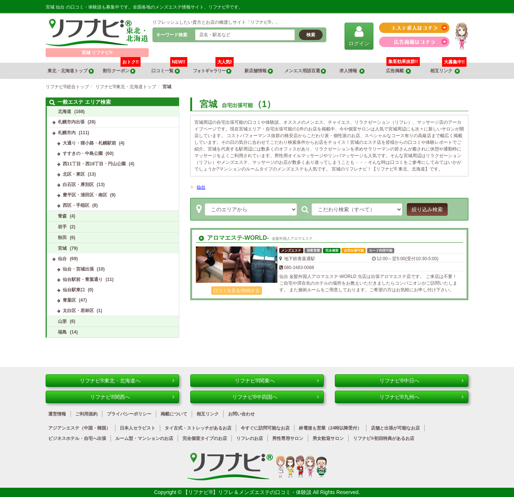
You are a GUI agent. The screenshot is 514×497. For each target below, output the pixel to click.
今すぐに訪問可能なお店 (265, 428)
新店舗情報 (258, 71)
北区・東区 (74, 174)
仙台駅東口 (74, 289)
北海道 (64, 111)
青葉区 (69, 300)
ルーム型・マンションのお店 (144, 438)
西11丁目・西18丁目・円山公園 (94, 163)
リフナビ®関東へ (277, 381)
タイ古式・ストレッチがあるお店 (198, 428)
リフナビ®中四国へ (275, 397)
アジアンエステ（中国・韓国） (79, 428)
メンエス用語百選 (305, 71)
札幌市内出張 (71, 122)
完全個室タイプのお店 (204, 438)
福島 (62, 332)
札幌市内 (67, 132)
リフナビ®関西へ (132, 397)
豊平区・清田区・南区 (85, 195)
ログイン (359, 35)
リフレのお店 (249, 438)
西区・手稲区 (76, 205)
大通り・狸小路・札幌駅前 (89, 143)
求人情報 (352, 71)
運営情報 (57, 414)
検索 (310, 34)
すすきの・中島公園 (83, 153)
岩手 (62, 226)
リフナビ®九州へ (421, 397)
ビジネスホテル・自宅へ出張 (77, 438)
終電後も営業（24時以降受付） (330, 428)
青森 (62, 216)
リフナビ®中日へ (421, 381)
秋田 (62, 237)
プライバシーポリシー (129, 414)
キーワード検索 (171, 34)
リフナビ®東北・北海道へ (127, 381)
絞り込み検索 (427, 209)
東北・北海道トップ (70, 71)
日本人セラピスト (137, 428)
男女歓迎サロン (328, 438)
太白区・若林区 (78, 310)
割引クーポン (122, 68)
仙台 (201, 187)
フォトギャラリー (213, 68)
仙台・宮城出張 (78, 269)
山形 (62, 321)
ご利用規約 (86, 414)
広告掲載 (398, 71)
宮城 (62, 248)
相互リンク (448, 68)
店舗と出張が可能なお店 (395, 428)
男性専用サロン (287, 438)
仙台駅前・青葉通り (83, 279)
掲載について (174, 414)
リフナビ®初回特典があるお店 (383, 438)
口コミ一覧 (169, 68)
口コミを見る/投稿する (236, 290)
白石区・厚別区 (78, 184)
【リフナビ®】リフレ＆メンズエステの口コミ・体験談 (248, 492)
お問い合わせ (241, 414)
